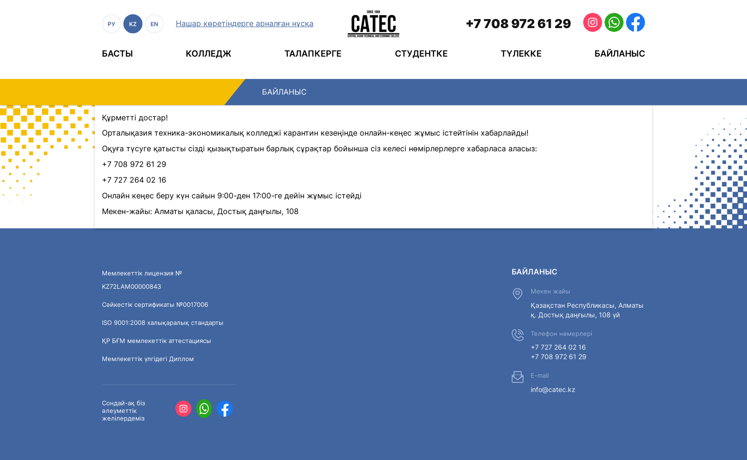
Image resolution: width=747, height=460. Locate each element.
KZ (133, 24)
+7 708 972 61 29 (518, 23)
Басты (117, 54)
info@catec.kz (553, 389)
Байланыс (620, 54)
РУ (111, 24)
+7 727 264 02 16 (558, 347)
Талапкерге (313, 54)
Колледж (209, 54)
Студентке (421, 54)
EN (154, 24)
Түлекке (521, 54)
